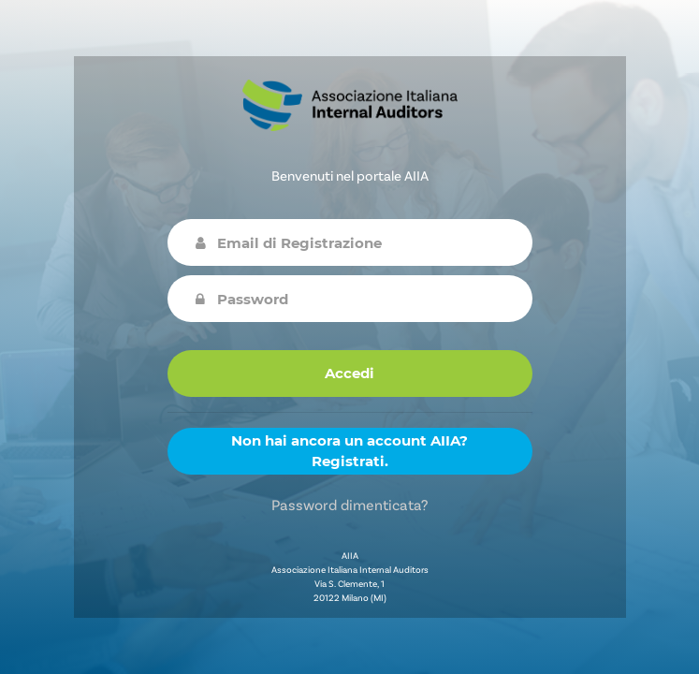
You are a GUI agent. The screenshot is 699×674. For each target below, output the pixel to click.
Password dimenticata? (349, 504)
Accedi (349, 373)
